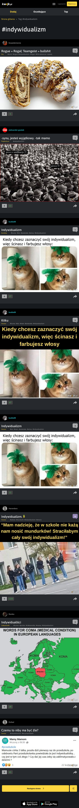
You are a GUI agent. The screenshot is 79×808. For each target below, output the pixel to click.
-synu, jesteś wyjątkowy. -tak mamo (25, 138)
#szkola (12, 520)
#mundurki (20, 520)
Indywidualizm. (13, 516)
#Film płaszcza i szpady (44, 54)
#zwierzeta (24, 233)
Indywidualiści (11, 622)
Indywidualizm (11, 230)
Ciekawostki (5, 625)
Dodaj (13, 11)
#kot (18, 233)
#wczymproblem (27, 733)
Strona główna (8, 19)
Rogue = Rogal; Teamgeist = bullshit (26, 51)
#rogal (32, 54)
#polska (22, 625)
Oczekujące (39, 11)
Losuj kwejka (74, 790)
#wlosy (31, 233)
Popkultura (5, 141)
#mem (22, 324)
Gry (2, 54)
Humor (3, 324)
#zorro (10, 54)
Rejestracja (72, 4)
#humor (13, 233)
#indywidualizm (24, 54)
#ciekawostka (30, 625)
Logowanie (62, 4)
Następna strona (35, 788)
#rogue (15, 54)
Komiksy (4, 233)
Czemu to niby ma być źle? (19, 730)
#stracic (39, 520)
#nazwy (38, 625)
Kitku (4, 320)
